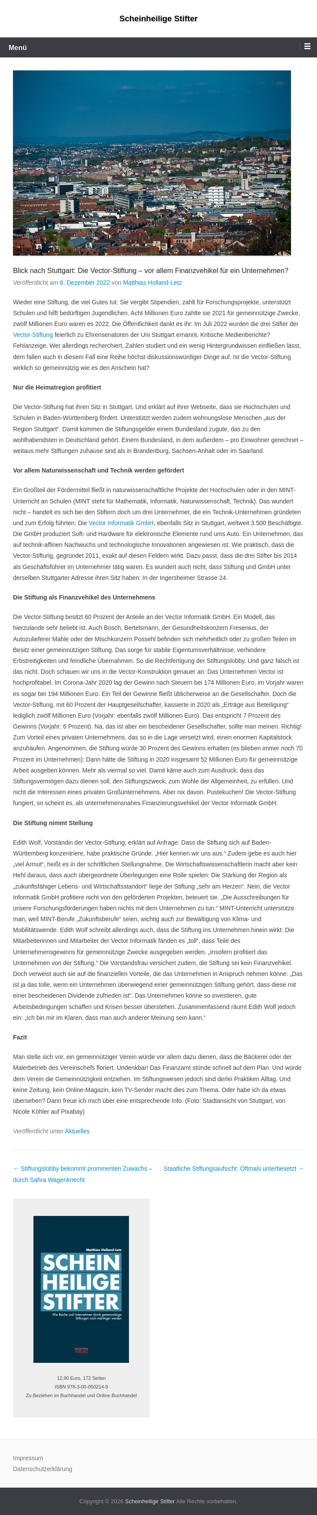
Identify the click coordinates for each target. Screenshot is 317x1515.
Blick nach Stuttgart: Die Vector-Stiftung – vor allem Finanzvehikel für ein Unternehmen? (150, 270)
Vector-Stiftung (33, 334)
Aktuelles (77, 1131)
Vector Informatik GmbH (121, 522)
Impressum (28, 1458)
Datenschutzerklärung (42, 1468)
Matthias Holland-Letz (152, 282)
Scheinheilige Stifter (158, 18)
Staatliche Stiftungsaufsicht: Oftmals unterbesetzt (234, 1168)
